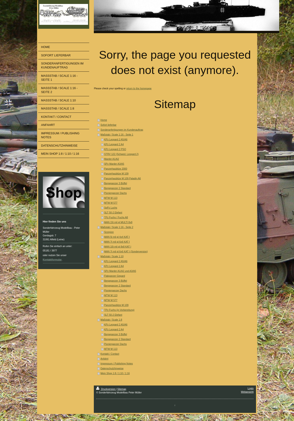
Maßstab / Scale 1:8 (111, 319)
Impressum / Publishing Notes (117, 363)
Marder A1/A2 (111, 158)
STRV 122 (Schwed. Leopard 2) (121, 154)
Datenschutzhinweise (112, 368)
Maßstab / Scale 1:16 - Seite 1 (117, 134)
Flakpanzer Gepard (114, 275)
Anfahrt (104, 358)
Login (251, 388)
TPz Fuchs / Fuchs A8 (116, 217)
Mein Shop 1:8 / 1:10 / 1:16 (115, 373)
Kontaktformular (52, 259)
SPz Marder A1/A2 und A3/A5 (120, 271)
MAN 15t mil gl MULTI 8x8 (118, 222)
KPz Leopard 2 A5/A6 (115, 139)
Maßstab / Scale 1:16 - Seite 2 (117, 227)
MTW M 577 (110, 202)
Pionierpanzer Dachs (115, 193)
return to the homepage (139, 88)
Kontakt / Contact (110, 353)
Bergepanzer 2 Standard (117, 188)
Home (104, 120)
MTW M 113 (110, 197)
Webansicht (247, 391)
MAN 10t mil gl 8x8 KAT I (117, 246)
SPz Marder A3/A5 (114, 163)
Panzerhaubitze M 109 (116, 173)
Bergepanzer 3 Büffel (115, 183)
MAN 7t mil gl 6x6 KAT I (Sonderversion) (126, 251)
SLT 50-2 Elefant (113, 212)
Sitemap (121, 389)
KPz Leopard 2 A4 (114, 144)
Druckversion (106, 389)
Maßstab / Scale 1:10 (112, 256)
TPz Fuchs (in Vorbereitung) (119, 310)
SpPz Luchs (110, 207)
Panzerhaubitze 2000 (115, 168)
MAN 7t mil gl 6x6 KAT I (117, 241)
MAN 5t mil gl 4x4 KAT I (117, 236)
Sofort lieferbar (109, 124)
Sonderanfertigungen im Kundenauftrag (122, 129)
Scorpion (109, 232)
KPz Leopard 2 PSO (115, 149)
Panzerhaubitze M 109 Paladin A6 (122, 178)
